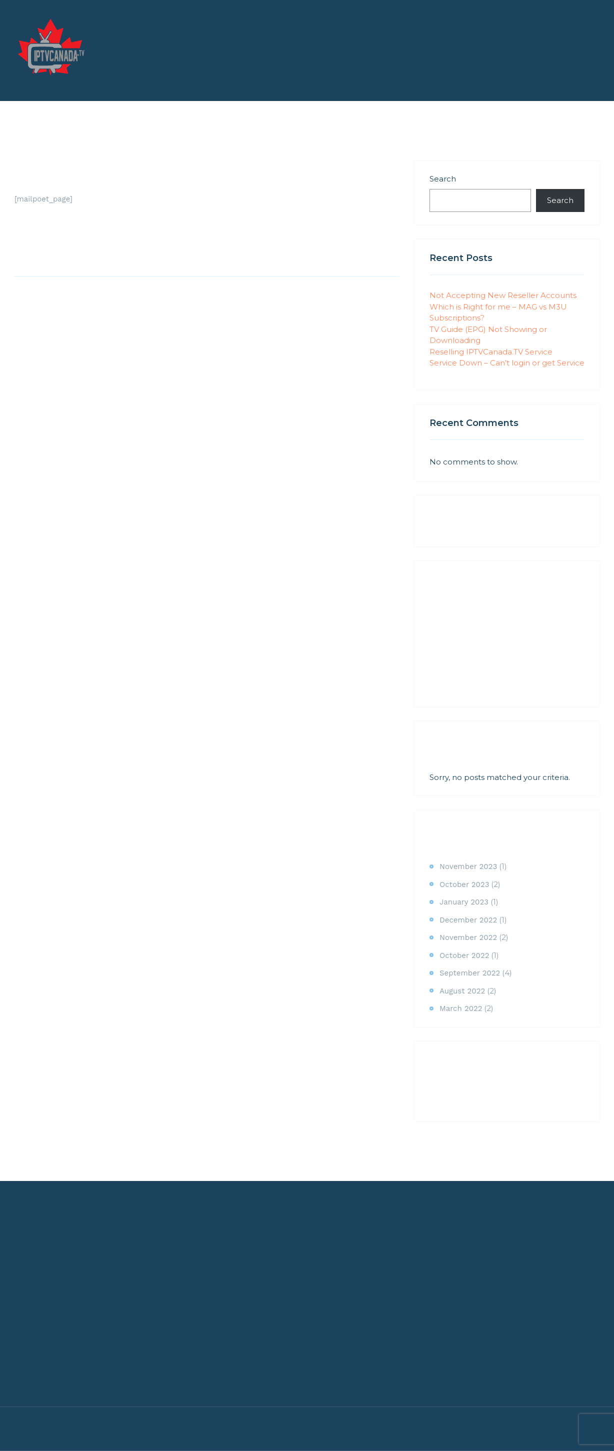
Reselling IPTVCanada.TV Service (491, 351)
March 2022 (461, 1008)
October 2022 (464, 955)
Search (443, 179)
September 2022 (470, 973)
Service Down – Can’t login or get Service (507, 363)
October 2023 (464, 884)
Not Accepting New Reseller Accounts (503, 295)
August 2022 (462, 991)
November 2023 (468, 866)
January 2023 (464, 902)
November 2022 (468, 937)
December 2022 (468, 920)
